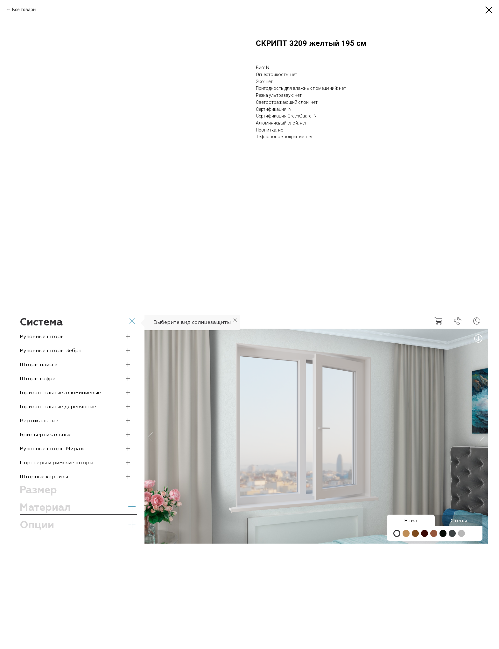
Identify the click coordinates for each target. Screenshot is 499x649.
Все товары (24, 9)
